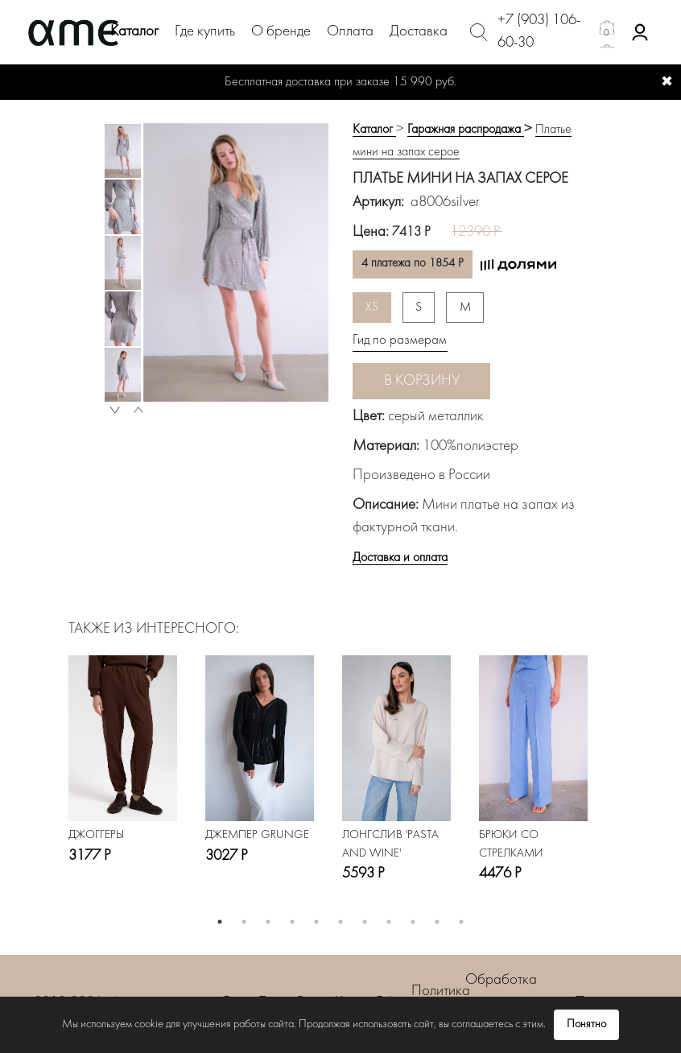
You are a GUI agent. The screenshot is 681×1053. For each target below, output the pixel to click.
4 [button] (292, 922)
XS (371, 307)
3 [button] (268, 922)
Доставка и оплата (400, 557)
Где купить (205, 31)
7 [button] (365, 922)
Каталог (134, 31)
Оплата (350, 31)
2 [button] (244, 922)
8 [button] (389, 922)
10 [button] (437, 922)
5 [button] (316, 922)
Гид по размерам (400, 340)
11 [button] (461, 922)
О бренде (281, 31)
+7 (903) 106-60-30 (538, 32)
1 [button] (220, 922)
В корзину (422, 381)
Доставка (419, 31)
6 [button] (340, 922)
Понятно (586, 1024)
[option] (123, 151)
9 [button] (413, 922)
